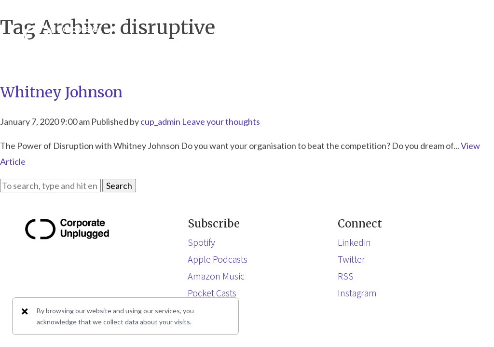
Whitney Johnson (61, 92)
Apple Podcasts (217, 259)
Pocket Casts (212, 292)
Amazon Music (216, 275)
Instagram (357, 292)
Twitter (351, 259)
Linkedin (354, 242)
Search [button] (119, 185)
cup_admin (160, 121)
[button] (460, 35)
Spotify (201, 242)
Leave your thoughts (221, 121)
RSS (346, 275)
